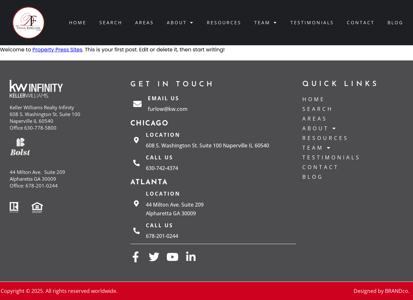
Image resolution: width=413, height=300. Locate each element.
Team (265, 22)
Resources (224, 22)
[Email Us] (137, 104)
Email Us (163, 98)
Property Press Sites (57, 49)
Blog (395, 22)
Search (110, 22)
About (180, 22)
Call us (159, 157)
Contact (361, 22)
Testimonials (312, 22)
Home (77, 22)
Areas (144, 22)
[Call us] (136, 163)
